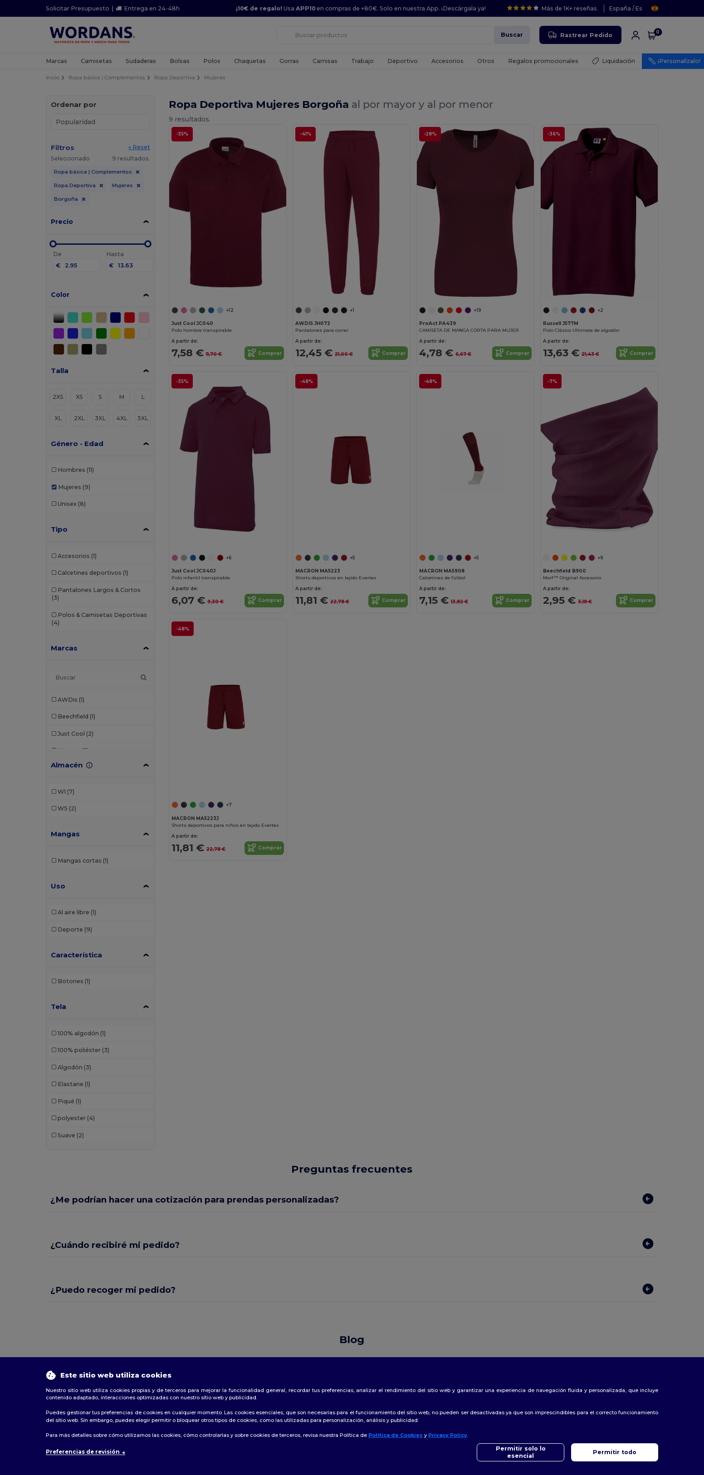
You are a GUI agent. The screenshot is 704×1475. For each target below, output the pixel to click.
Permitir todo (614, 1452)
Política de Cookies (395, 1435)
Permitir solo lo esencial (521, 1452)
